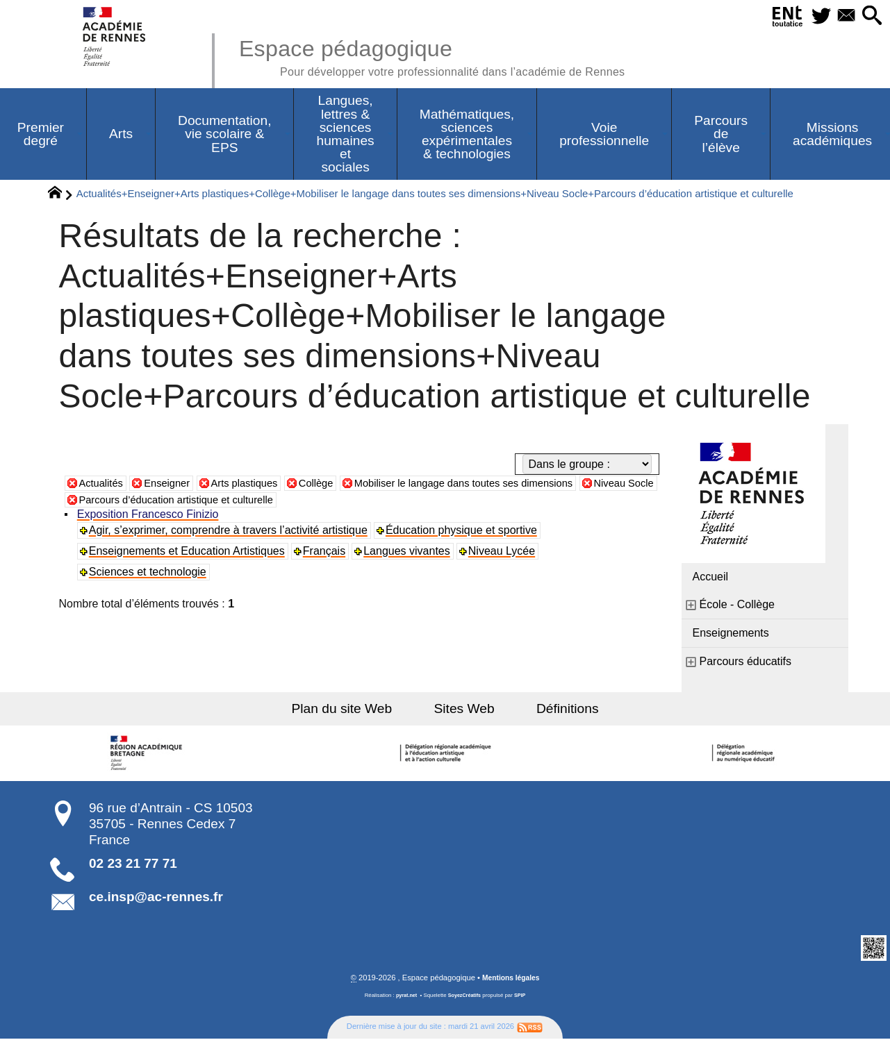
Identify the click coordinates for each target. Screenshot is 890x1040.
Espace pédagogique (450, 55)
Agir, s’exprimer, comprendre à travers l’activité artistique (229, 531)
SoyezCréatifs (465, 997)
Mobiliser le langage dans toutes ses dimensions (491, 484)
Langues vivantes (408, 552)
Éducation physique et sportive (462, 531)
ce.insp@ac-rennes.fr (156, 898)
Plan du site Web (353, 710)
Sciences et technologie (149, 573)
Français (325, 552)
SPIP (522, 997)
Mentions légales (510, 979)
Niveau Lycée (503, 552)
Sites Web (464, 710)
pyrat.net (404, 997)
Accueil (711, 578)
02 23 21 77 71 (133, 864)
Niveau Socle (112, 501)
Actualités (103, 484)
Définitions (556, 710)
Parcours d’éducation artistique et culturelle (271, 501)
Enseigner (173, 484)
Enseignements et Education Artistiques (188, 552)
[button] (870, 16)
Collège (332, 484)
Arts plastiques (256, 484)
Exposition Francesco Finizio (149, 515)
